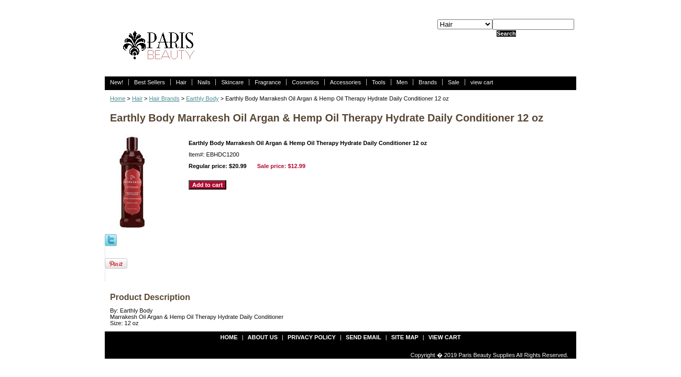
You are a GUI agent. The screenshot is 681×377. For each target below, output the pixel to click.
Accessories (345, 82)
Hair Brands (164, 98)
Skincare (232, 82)
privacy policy (312, 337)
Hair (181, 82)
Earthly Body (202, 98)
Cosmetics (305, 82)
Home (117, 98)
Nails (203, 82)
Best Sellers (149, 82)
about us (263, 337)
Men (402, 82)
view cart (481, 82)
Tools (379, 82)
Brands (428, 82)
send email (363, 337)
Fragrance (268, 82)
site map (405, 337)
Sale (453, 82)
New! (116, 82)
